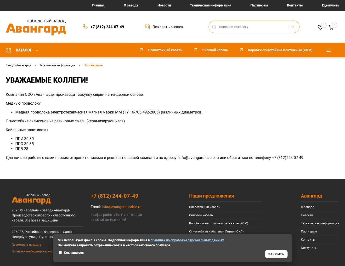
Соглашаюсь (71, 252)
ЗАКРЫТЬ (276, 254)
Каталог (23, 50)
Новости (164, 5)
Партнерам (259, 5)
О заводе (131, 5)
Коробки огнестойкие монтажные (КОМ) (218, 223)
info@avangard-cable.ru (198, 157)
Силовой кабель (201, 215)
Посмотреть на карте (26, 244)
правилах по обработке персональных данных (187, 240)
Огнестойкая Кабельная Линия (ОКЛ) (216, 231)
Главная (98, 5)
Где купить (330, 5)
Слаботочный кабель (204, 207)
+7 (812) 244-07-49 (107, 27)
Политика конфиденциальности (34, 251)
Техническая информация (210, 5)
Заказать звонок (168, 27)
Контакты (295, 5)
